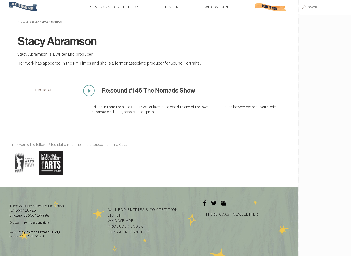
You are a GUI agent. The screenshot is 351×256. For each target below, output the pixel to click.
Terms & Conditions (37, 222)
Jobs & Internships (129, 231)
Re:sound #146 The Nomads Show (148, 90)
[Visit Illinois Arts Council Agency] (23, 175)
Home (7, 2)
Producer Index (125, 226)
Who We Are (217, 7)
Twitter (213, 200)
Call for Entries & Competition (143, 209)
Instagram (223, 200)
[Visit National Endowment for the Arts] (51, 175)
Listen (172, 7)
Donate (270, 7)
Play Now (89, 90)
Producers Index (28, 21)
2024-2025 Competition (114, 7)
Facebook (205, 200)
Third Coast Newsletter (231, 214)
